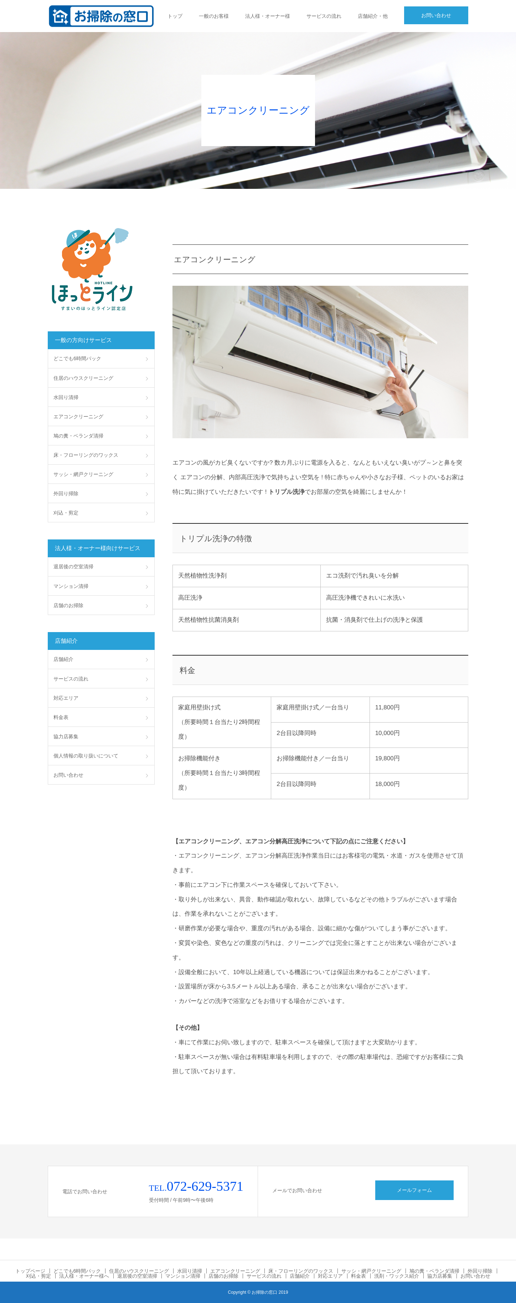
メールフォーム (414, 1190)
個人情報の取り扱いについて (85, 756)
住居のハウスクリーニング (83, 378)
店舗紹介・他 (373, 16)
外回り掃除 (65, 493)
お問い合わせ (436, 15)
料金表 (60, 717)
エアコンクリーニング (78, 416)
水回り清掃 (65, 397)
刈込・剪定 (65, 513)
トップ (174, 16)
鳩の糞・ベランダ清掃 (78, 436)
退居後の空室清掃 (73, 566)
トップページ (30, 1270)
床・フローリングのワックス (85, 455)
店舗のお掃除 (68, 605)
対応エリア (65, 698)
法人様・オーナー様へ (84, 1275)
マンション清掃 (70, 586)
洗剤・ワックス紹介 (396, 1275)
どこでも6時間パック (77, 358)
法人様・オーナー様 (267, 16)
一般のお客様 (214, 16)
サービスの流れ (323, 16)
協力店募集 (65, 736)
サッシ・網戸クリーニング (83, 474)
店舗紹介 (63, 659)
